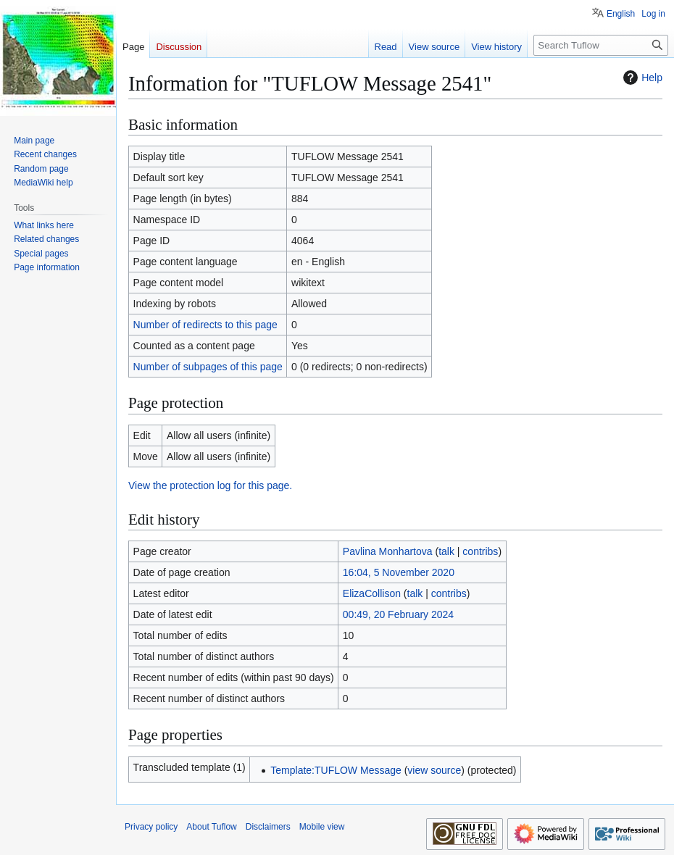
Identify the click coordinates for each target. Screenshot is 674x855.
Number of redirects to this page (205, 324)
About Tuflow (211, 827)
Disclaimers (268, 827)
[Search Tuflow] (600, 45)
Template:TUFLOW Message (336, 770)
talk (446, 551)
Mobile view (322, 827)
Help (641, 77)
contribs (480, 551)
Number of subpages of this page (208, 366)
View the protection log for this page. (210, 485)
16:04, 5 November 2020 (398, 572)
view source (434, 770)
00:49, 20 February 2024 (398, 614)
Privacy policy (151, 827)
